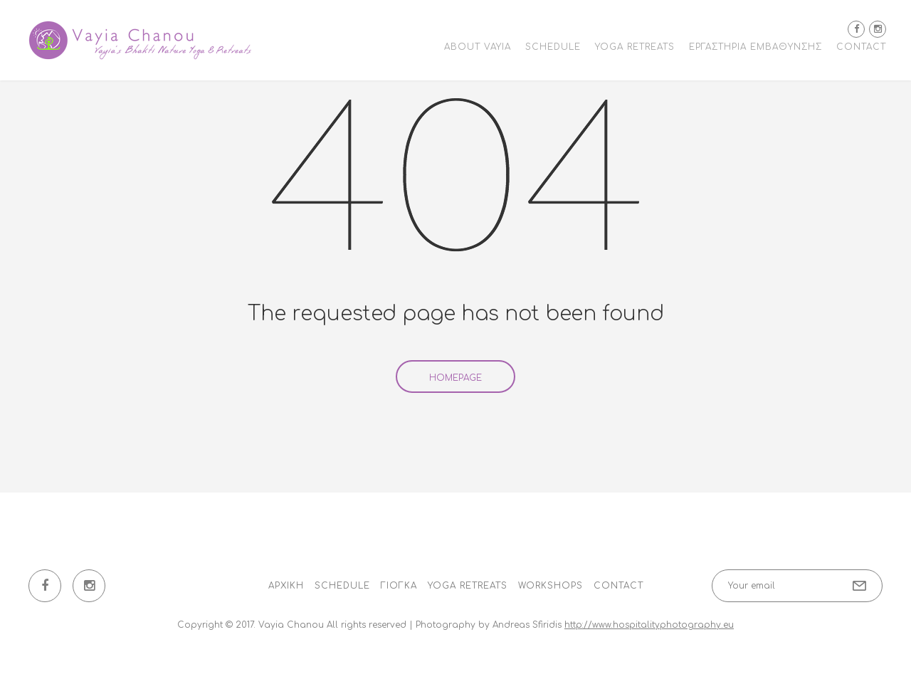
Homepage (455, 378)
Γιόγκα (399, 586)
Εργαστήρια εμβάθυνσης (755, 47)
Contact (861, 47)
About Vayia (477, 47)
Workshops (550, 586)
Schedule (553, 47)
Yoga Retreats (635, 47)
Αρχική (286, 586)
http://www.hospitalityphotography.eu (649, 625)
